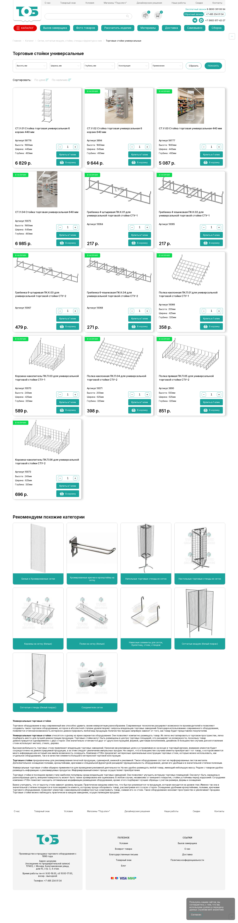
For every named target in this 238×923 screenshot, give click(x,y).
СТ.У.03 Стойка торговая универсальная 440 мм (190, 134)
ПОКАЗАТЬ (213, 66)
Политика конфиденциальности (187, 893)
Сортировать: (22, 80)
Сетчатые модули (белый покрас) (200, 679)
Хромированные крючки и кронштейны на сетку (92, 613)
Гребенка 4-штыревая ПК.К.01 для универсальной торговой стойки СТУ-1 (112, 226)
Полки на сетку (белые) (92, 679)
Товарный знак (68, 3)
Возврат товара (123, 881)
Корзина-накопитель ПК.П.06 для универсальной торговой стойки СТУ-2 (47, 496)
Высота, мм (22, 66)
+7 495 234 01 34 (215, 14)
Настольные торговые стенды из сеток (200, 614)
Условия (89, 3)
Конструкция (124, 66)
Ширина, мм (56, 66)
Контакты (217, 3)
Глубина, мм (90, 66)
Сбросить (193, 66)
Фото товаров (85, 27)
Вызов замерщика (55, 27)
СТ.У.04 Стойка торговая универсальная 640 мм (46, 224)
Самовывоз (194, 27)
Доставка (171, 27)
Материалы (148, 27)
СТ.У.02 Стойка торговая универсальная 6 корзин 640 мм (114, 136)
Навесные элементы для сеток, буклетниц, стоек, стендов (146, 678)
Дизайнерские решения (149, 3)
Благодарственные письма (123, 887)
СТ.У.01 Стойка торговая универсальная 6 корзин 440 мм (42, 136)
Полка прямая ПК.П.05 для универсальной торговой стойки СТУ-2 (186, 406)
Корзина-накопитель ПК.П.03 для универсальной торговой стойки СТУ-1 (47, 406)
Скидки (199, 3)
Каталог (29, 40)
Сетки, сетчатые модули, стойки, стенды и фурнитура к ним (70, 40)
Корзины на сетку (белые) (38, 679)
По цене (41, 80)
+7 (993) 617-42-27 (215, 20)
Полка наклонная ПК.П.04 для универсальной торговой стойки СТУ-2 (116, 406)
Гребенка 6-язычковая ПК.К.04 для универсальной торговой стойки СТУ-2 (112, 316)
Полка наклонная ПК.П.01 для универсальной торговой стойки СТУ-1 (188, 316)
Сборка (216, 27)
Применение (159, 66)
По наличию (61, 80)
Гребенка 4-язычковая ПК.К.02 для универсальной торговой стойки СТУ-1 (184, 226)
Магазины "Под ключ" (115, 3)
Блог (123, 898)
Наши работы (179, 3)
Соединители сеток (92, 742)
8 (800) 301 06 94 (216, 9)
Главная (17, 40)
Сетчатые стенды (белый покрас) (38, 742)
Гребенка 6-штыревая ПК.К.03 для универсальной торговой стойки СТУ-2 (40, 316)
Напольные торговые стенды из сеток (146, 614)
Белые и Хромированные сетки (38, 614)
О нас (48, 3)
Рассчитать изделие (117, 27)
